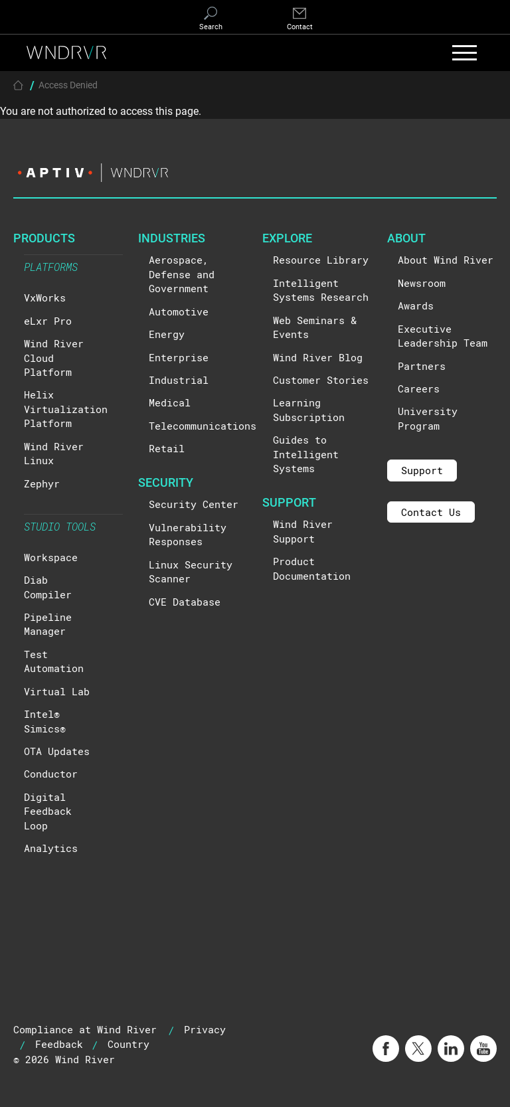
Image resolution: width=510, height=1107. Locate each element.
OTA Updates (57, 751)
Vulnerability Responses (187, 534)
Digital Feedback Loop (48, 811)
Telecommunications (202, 425)
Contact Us (431, 512)
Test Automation (54, 661)
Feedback (59, 1044)
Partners (422, 366)
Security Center (193, 504)
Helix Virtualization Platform (66, 409)
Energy (167, 334)
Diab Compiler (48, 586)
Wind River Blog (318, 357)
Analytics (51, 848)
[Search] (210, 19)
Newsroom (422, 283)
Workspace (51, 557)
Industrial (179, 379)
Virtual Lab (57, 691)
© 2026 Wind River (64, 1059)
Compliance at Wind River (85, 1029)
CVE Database (184, 601)
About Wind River (445, 259)
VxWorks (45, 297)
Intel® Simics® (45, 720)
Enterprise (179, 357)
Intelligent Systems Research (321, 289)
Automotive (179, 311)
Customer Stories (321, 379)
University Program (428, 418)
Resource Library (321, 259)
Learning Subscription (309, 409)
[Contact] (299, 19)
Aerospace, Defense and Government (181, 274)
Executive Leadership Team (442, 335)
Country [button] (128, 1044)
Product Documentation (312, 568)
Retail (167, 448)
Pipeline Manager (48, 624)
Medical (170, 402)
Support (422, 470)
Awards (416, 305)
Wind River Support (303, 531)
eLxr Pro (48, 320)
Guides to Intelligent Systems (306, 454)
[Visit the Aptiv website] (255, 172)
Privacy (205, 1029)
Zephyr (42, 483)
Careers (419, 388)
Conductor (51, 773)
